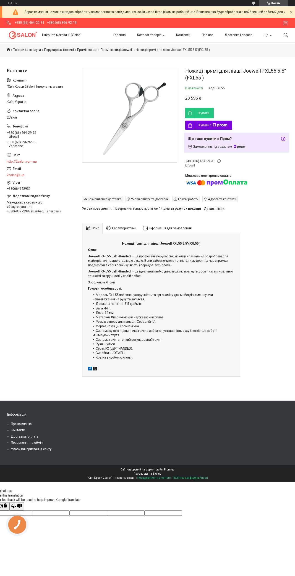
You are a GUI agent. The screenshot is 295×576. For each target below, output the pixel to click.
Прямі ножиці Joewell (117, 50)
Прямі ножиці (87, 50)
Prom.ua (169, 469)
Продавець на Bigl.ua (147, 473)
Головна (119, 35)
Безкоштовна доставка (104, 199)
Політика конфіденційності (190, 477)
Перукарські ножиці (59, 50)
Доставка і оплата (238, 35)
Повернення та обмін (27, 442)
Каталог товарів (149, 35)
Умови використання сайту (31, 449)
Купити (203, 113)
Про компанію (21, 424)
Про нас (207, 35)
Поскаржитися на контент (154, 477)
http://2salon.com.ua (22, 161)
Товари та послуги (27, 50)
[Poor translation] (16, 506)
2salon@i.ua (15, 175)
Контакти (183, 35)
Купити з (212, 125)
